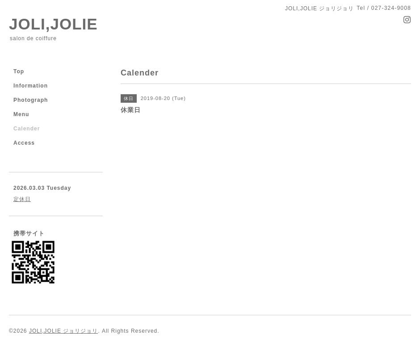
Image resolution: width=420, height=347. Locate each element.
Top (18, 71)
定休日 (22, 199)
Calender (26, 128)
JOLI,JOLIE (53, 24)
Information (30, 86)
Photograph (30, 100)
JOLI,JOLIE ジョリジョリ (63, 331)
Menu (21, 114)
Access (24, 143)
